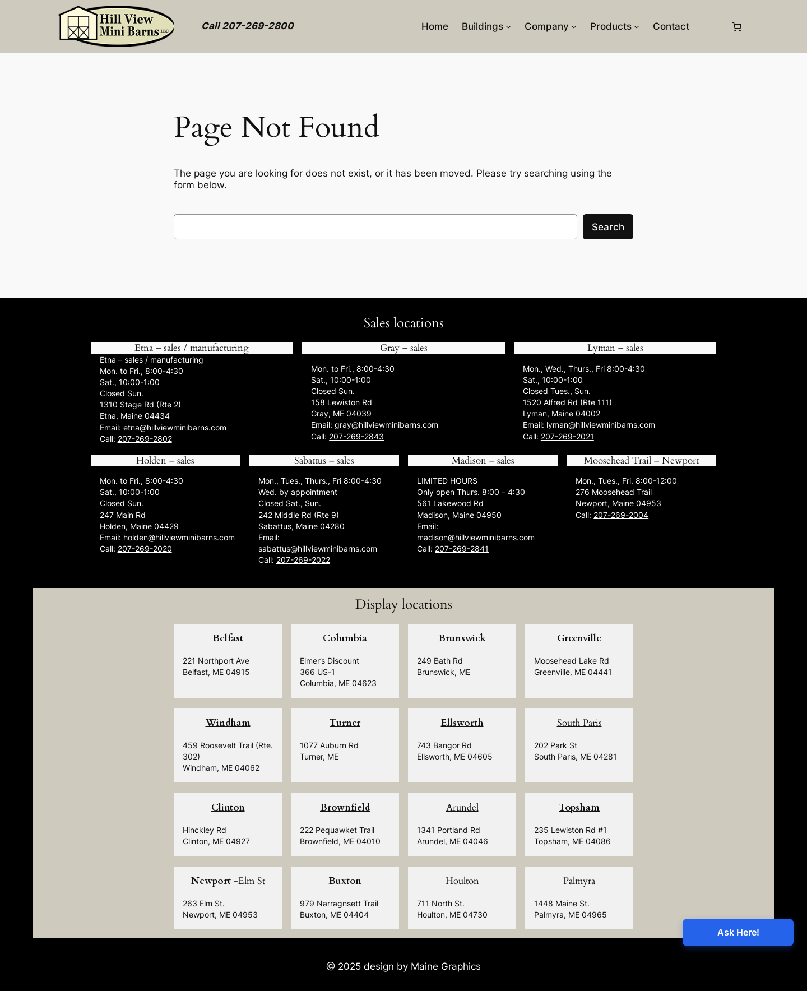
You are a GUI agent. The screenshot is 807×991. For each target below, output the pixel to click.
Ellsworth (462, 722)
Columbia (345, 638)
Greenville (579, 638)
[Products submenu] (636, 26)
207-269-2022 (303, 559)
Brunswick (462, 638)
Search (608, 227)
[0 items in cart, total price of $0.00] (737, 26)
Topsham (579, 807)
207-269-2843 (356, 436)
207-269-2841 (462, 548)
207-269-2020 (145, 548)
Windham (228, 722)
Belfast (227, 638)
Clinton (228, 807)
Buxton (344, 880)
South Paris (579, 722)
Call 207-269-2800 (247, 25)
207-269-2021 (567, 436)
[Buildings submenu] (508, 26)
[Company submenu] (574, 26)
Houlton (462, 880)
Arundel (462, 807)
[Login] (710, 26)
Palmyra (579, 880)
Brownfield (345, 807)
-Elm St (228, 880)
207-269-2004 (620, 515)
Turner (345, 722)
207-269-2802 (145, 438)
